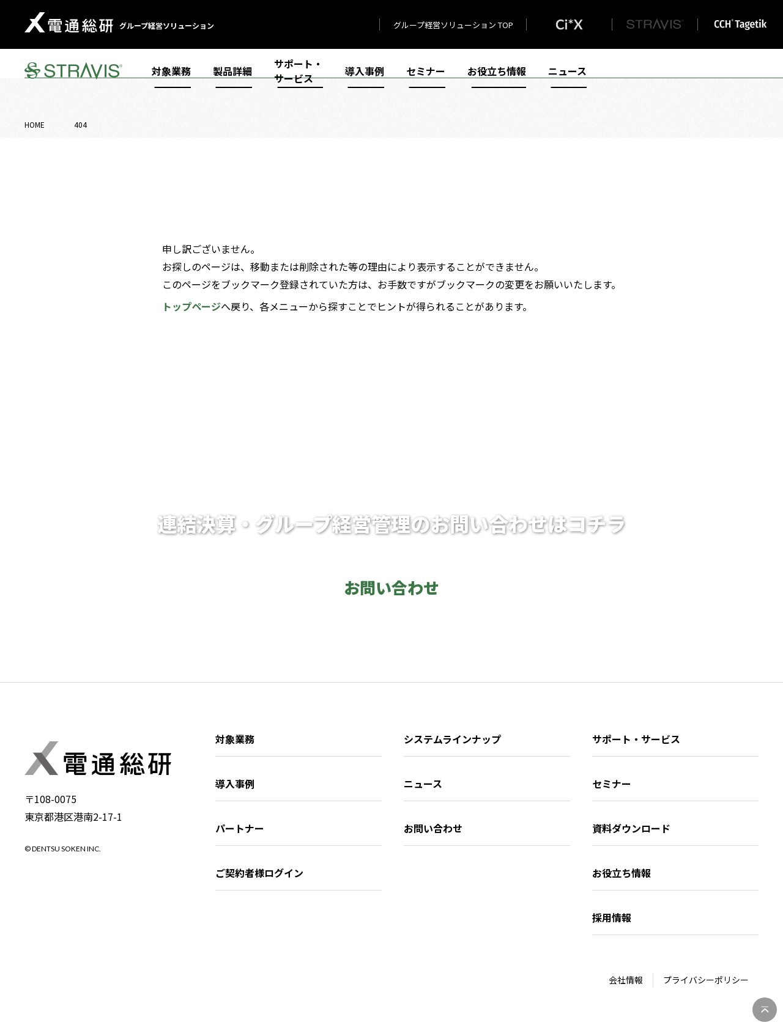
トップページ (191, 306)
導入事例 (364, 80)
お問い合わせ (433, 828)
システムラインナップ (452, 739)
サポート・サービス (298, 80)
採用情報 (611, 917)
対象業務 (171, 80)
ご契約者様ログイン (259, 872)
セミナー (425, 80)
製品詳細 (232, 80)
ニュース (567, 80)
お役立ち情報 (496, 80)
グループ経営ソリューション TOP (453, 25)
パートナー (239, 828)
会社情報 (626, 980)
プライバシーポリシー (706, 980)
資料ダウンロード (631, 828)
